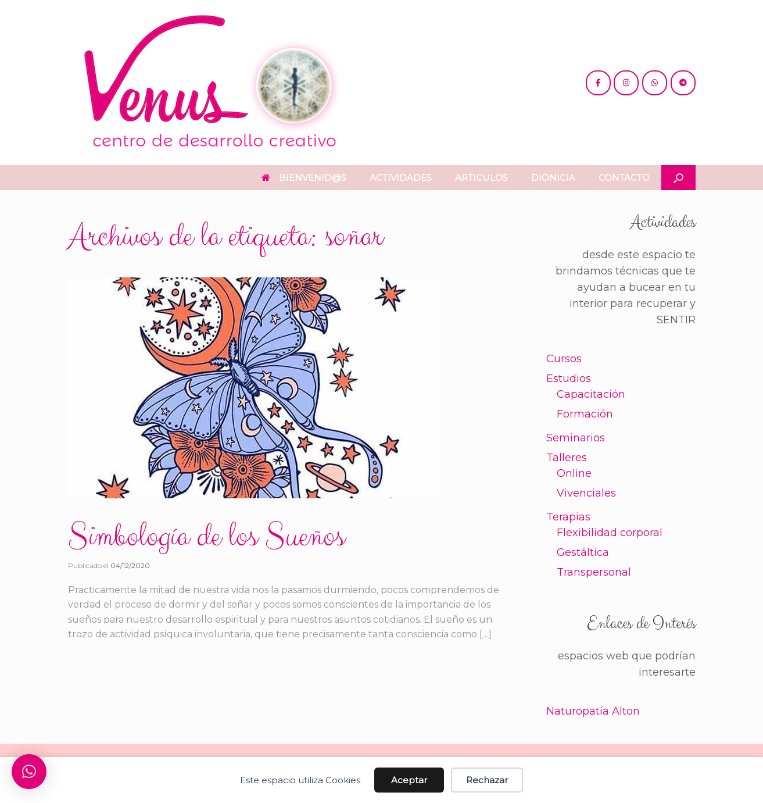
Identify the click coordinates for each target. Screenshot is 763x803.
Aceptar (409, 780)
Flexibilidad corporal (609, 532)
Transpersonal (594, 572)
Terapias (568, 517)
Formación (585, 414)
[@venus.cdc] (626, 82)
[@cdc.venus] (598, 82)
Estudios (568, 378)
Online (574, 473)
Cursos (564, 358)
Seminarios (575, 437)
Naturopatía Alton (593, 711)
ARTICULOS (481, 177)
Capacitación (591, 394)
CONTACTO (624, 177)
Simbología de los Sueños (206, 536)
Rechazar (487, 780)
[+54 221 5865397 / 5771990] (654, 82)
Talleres (566, 457)
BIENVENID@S (304, 177)
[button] (678, 177)
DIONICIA (553, 177)
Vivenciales (586, 493)
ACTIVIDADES (401, 177)
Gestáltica (583, 552)
